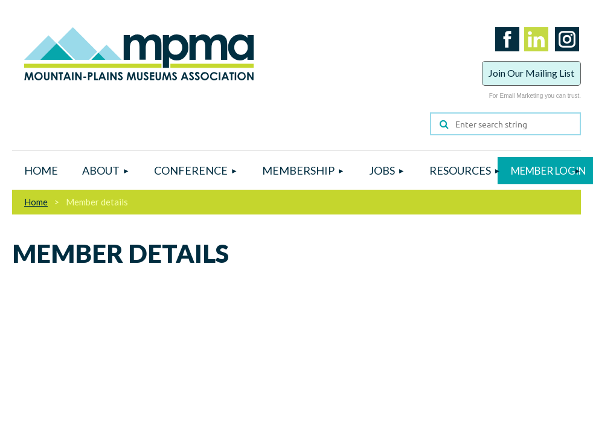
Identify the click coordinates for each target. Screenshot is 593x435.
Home (36, 201)
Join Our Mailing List (531, 73)
